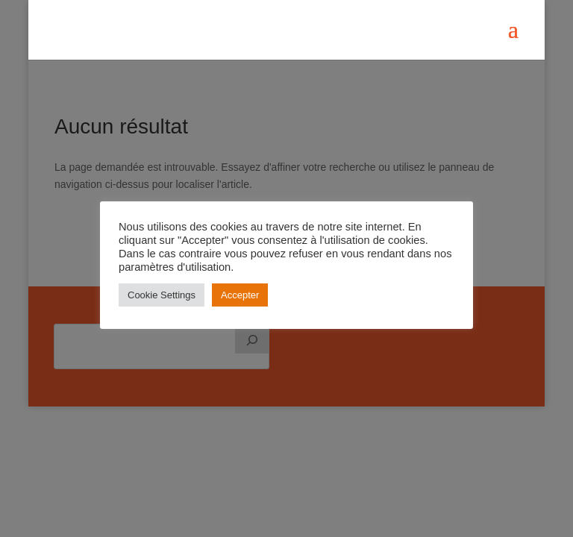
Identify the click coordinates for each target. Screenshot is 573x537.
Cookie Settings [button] (161, 295)
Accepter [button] (240, 295)
